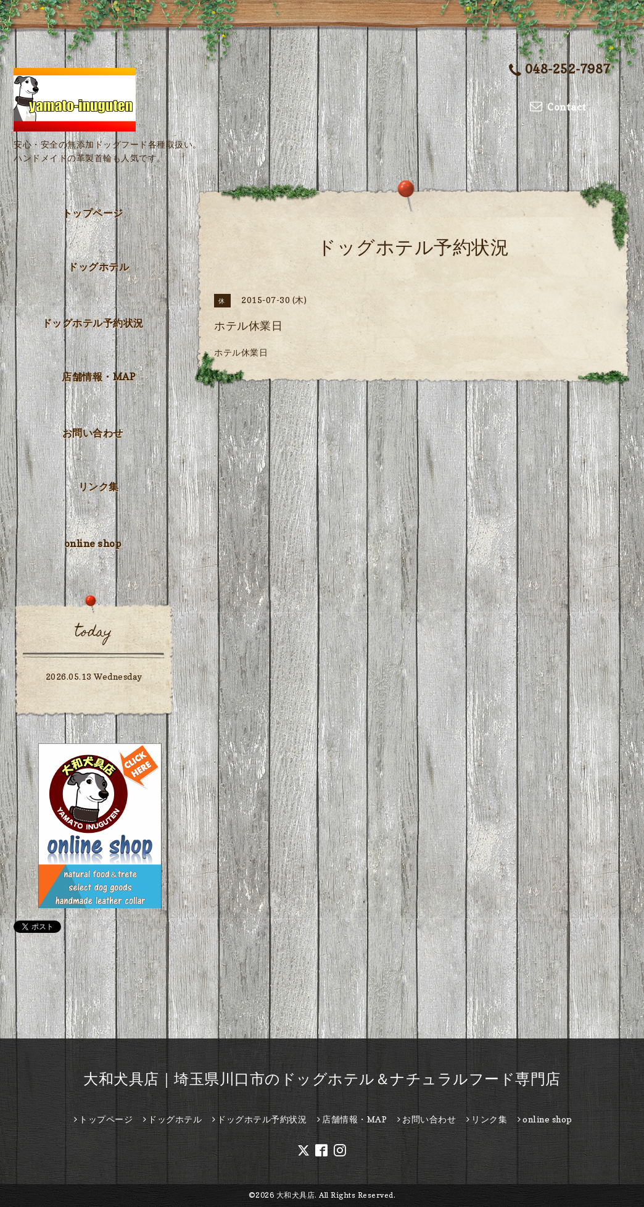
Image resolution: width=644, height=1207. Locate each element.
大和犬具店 (295, 1195)
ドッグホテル (98, 267)
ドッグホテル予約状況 (93, 323)
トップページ (92, 213)
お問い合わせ (92, 433)
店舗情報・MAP (98, 376)
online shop (93, 543)
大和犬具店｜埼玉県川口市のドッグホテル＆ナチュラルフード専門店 (322, 1079)
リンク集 (98, 486)
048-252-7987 (560, 70)
